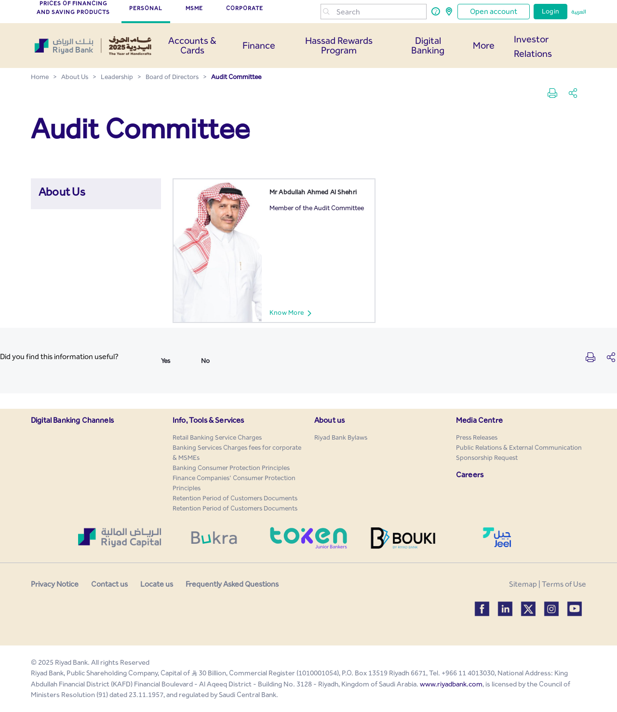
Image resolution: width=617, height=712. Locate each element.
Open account (493, 11)
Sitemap (523, 584)
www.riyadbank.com (451, 684)
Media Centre (479, 420)
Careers (469, 474)
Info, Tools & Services (208, 420)
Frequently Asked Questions (232, 584)
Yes (165, 361)
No (205, 361)
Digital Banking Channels (72, 420)
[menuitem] (217, 437)
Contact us (109, 584)
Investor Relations (533, 46)
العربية (578, 11)
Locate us (156, 584)
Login (550, 11)
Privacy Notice (55, 584)
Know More (294, 313)
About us (329, 420)
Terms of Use (564, 584)
